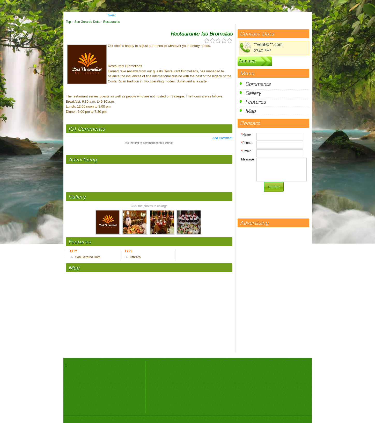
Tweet (111, 15)
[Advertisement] (149, 175)
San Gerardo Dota (87, 22)
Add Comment (222, 138)
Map (250, 111)
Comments (257, 84)
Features (255, 102)
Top (68, 22)
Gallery (253, 93)
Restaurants (111, 22)
